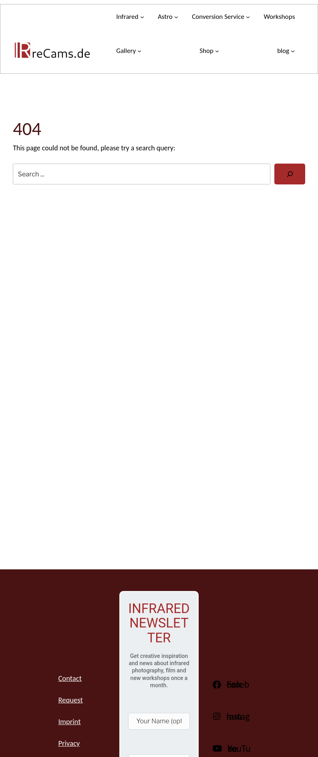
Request (70, 699)
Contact (69, 678)
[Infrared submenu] (130, 16)
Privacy (69, 743)
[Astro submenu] (168, 16)
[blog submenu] (286, 50)
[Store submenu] (209, 50)
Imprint (69, 721)
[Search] (289, 174)
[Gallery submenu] (128, 50)
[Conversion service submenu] (221, 16)
